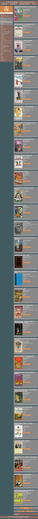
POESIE (2, 25)
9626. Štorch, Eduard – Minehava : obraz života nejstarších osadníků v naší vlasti (24, 322)
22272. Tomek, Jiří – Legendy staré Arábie (23, 474)
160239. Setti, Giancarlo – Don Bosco (22, 440)
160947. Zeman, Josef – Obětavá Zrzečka (23, 90)
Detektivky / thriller (3, 20)
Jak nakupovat (13, 4)
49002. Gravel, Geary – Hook (20, 205)
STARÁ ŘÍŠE (2, 38)
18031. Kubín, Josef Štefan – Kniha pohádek (23, 155)
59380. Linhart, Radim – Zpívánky (21, 171)
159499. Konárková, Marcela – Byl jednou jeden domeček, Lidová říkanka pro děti (24, 491)
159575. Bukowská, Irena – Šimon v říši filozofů (24, 106)
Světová (2, 19)
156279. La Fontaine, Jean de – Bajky (22, 255)
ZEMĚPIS (2, 30)
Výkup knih (4, 4)
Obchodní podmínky (24, 4)
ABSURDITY (2, 57)
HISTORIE (2, 26)
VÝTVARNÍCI (2, 53)
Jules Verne (2, 24)
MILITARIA (2, 36)
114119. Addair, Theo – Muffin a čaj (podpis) (23, 40)
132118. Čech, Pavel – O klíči (20, 288)
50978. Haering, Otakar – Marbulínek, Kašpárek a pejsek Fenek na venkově (25, 73)
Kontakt (34, 4)
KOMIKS (2, 52)
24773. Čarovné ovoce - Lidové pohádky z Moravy (24, 24)
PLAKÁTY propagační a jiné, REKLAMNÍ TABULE (6, 41)
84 (23, 511)
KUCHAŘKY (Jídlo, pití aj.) (4, 45)
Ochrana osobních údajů (23, 516)
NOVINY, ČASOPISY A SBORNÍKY (5, 32)
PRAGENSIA (2, 37)
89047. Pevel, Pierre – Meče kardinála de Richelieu (25, 56)
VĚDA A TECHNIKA (3, 47)
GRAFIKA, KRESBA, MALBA (4, 33)
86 (27, 511)
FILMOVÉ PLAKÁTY (3, 39)
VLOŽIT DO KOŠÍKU (27, 32)
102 (31, 511)
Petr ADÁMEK (20, 517)
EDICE (1, 54)
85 (25, 511)
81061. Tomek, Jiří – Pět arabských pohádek (23, 407)
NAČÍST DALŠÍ (26, 508)
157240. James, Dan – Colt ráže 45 (21, 221)
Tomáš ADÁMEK (26, 517)
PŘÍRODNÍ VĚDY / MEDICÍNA (5, 46)
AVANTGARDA (3, 14)
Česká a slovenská (3, 18)
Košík (9, 516)
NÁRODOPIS (2, 60)
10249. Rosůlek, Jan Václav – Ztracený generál (24, 305)
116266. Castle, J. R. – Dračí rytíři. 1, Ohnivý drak (24, 139)
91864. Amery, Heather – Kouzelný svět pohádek (24, 356)
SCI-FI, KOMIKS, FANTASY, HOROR (5, 51)
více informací (25, 12)
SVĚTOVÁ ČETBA (3, 59)
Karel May (2, 23)
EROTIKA (2, 58)
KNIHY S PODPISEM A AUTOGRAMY (6, 31)
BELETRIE (2, 17)
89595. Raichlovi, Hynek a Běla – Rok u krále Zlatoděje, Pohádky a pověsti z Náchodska (26, 390)
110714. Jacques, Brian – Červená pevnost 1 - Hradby (25, 122)
